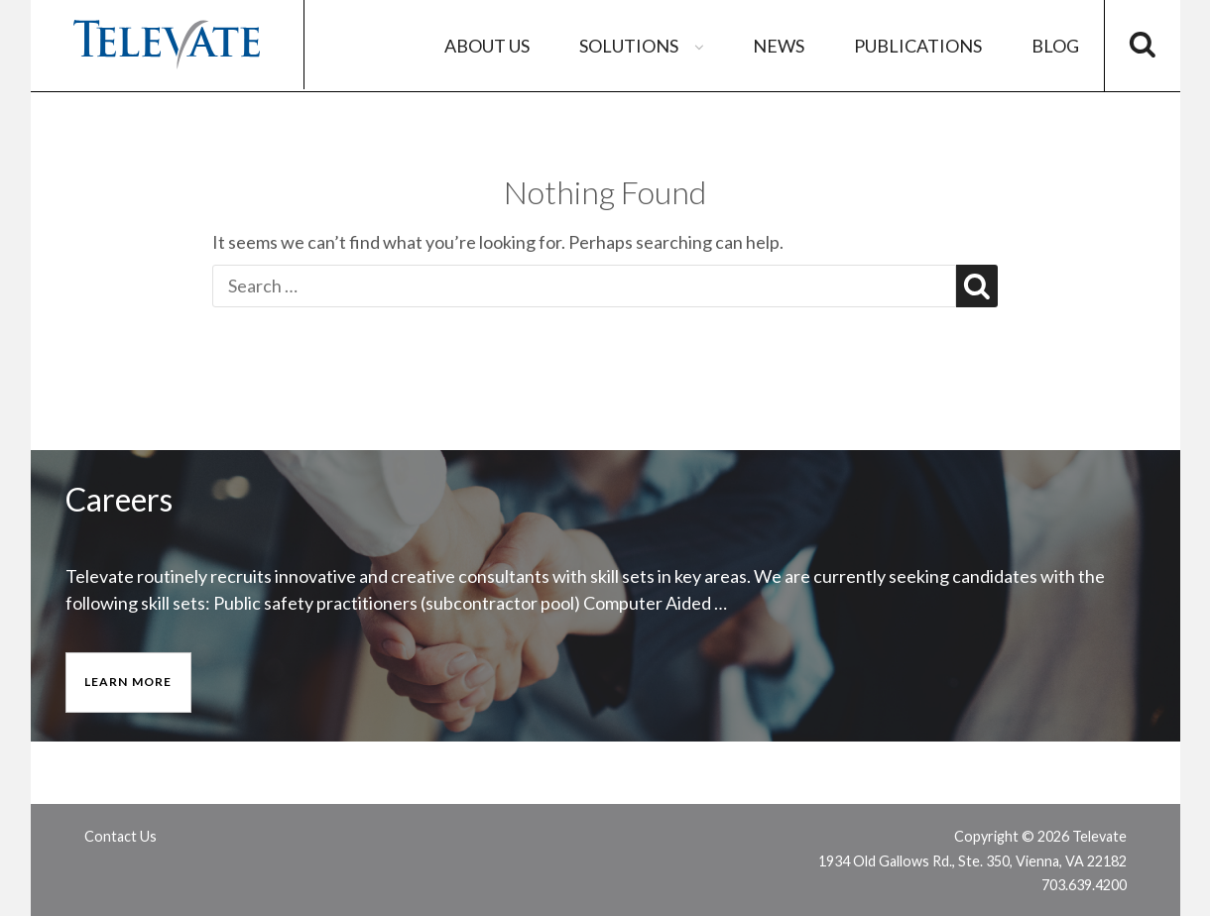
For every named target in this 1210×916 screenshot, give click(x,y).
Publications (918, 46)
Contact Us (120, 836)
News (778, 46)
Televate (167, 44)
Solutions (643, 46)
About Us (487, 46)
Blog (1055, 46)
